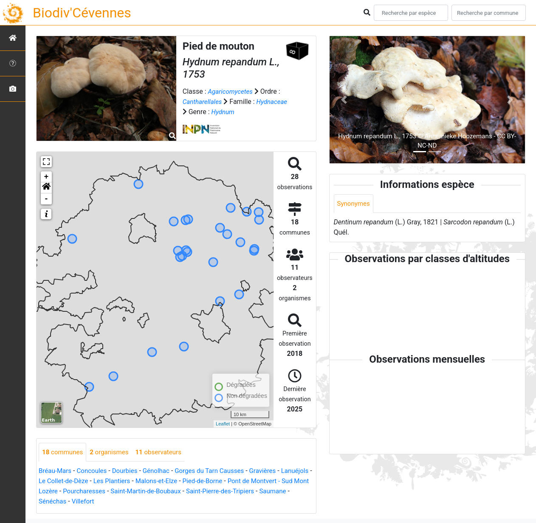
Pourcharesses (149, 492)
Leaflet (223, 423)
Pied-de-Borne (246, 482)
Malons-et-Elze (197, 482)
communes (63, 452)
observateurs (164, 452)
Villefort (147, 502)
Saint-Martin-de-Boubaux (215, 492)
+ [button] (46, 177)
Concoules (94, 471)
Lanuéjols (53, 482)
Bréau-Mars (56, 471)
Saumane (81, 502)
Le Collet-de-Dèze (99, 482)
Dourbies (129, 471)
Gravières (275, 471)
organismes (112, 452)
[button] (46, 187)
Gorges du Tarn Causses (218, 471)
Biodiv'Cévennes (82, 13)
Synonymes (354, 204)
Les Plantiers (150, 482)
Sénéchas (115, 502)
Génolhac (162, 471)
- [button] (46, 199)
